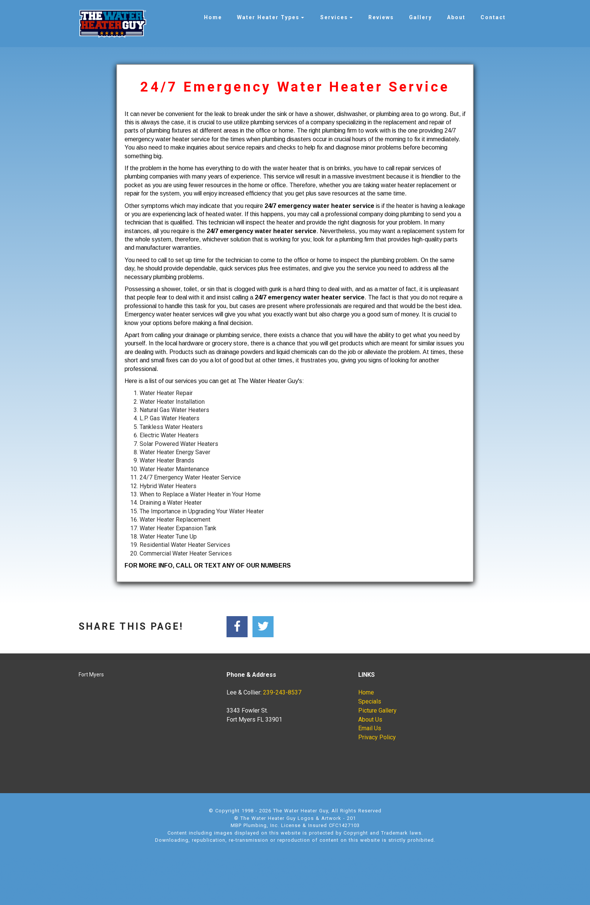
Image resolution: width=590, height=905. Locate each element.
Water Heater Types (268, 17)
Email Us (369, 728)
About (456, 17)
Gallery (420, 17)
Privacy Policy (377, 737)
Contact (493, 17)
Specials (369, 701)
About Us (370, 719)
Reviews (381, 17)
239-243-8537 (282, 692)
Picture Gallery (377, 710)
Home (213, 17)
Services (334, 17)
